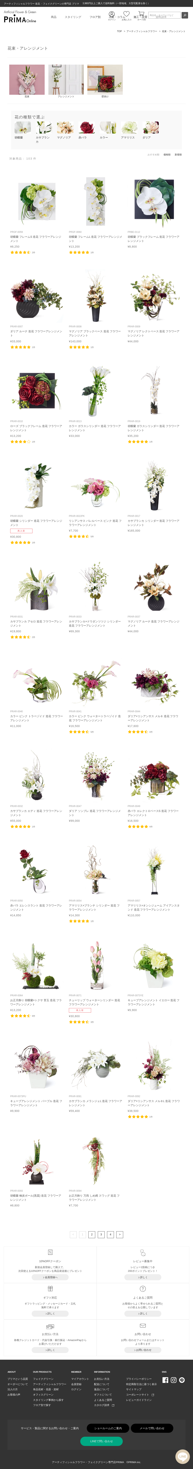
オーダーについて (17, 1384)
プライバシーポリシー (139, 1378)
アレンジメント (66, 88)
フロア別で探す (42, 1405)
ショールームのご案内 (108, 1428)
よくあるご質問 (103, 1399)
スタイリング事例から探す (48, 1399)
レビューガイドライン (139, 1399)
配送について (101, 1384)
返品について (101, 1389)
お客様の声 (13, 1394)
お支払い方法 (101, 1378)
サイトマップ (133, 1389)
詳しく (144, 1277)
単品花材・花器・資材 (46, 1389)
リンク (37, 212)
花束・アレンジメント (174, 31)
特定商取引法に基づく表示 (141, 1384)
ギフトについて (103, 1394)
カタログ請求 (104, 1405)
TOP (119, 31)
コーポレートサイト (140, 1394)
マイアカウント (80, 1378)
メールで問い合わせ (152, 1428)
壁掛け (105, 88)
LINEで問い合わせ (101, 1441)
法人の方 (12, 1389)
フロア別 (95, 17)
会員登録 (76, 1384)
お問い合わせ (143, 1349)
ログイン (76, 1389)
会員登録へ (51, 1277)
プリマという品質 (17, 1378)
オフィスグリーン (43, 1394)
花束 (27, 88)
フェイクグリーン (43, 1378)
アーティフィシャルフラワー (142, 31)
